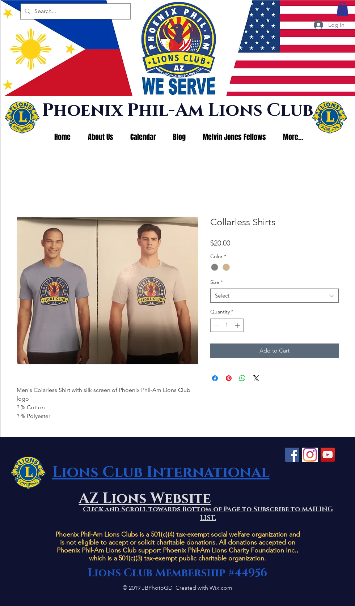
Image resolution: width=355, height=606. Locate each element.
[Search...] (74, 11)
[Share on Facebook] (215, 378)
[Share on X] (256, 378)
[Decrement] (215, 325)
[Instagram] (310, 455)
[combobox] (274, 296)
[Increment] (237, 325)
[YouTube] (328, 455)
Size (216, 282)
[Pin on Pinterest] (228, 378)
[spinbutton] (226, 325)
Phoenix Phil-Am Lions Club (177, 110)
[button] (342, 9)
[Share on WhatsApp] (242, 378)
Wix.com (221, 587)
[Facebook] (292, 455)
